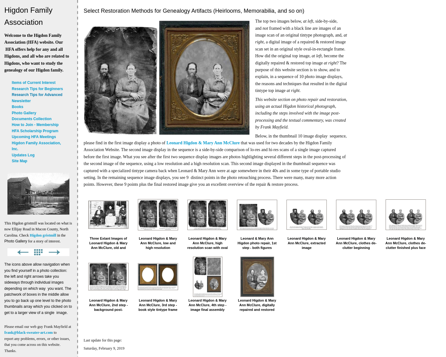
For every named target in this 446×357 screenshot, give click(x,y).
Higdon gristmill (43, 235)
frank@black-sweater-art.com (28, 332)
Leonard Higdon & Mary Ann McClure (203, 143)
